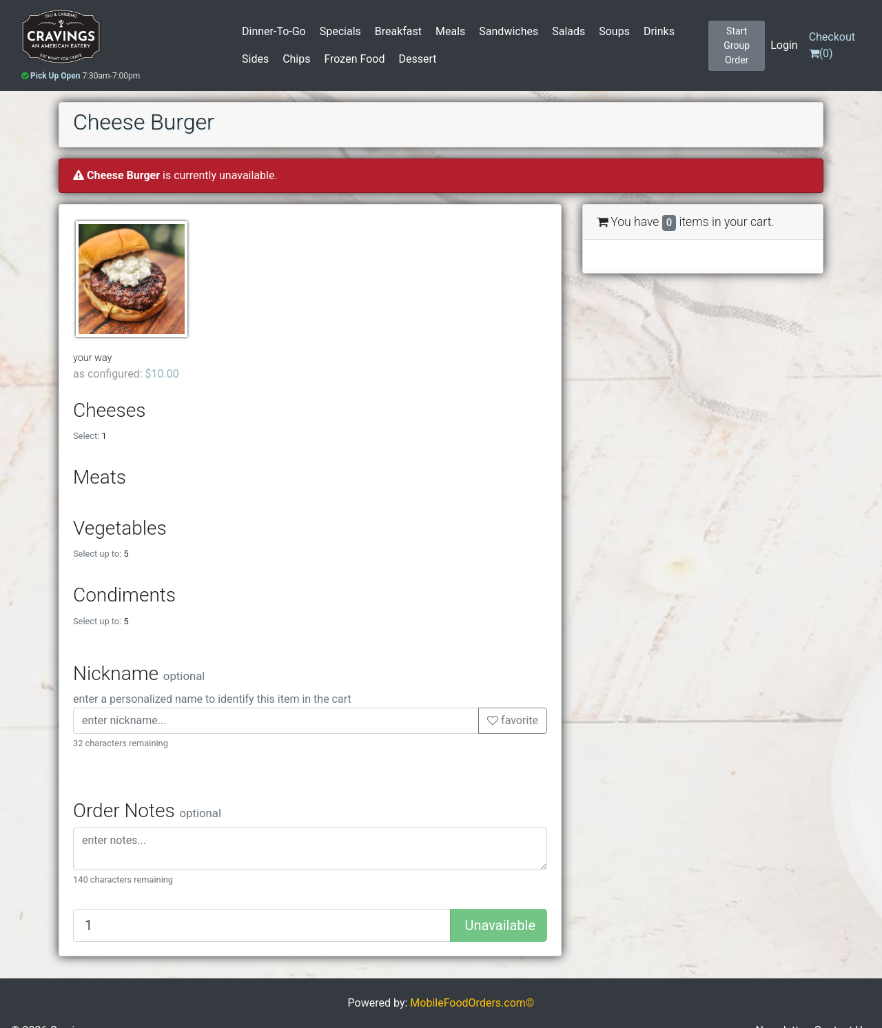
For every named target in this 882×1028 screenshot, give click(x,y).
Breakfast (398, 31)
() (832, 45)
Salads (568, 31)
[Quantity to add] (262, 925)
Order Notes (147, 810)
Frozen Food (354, 58)
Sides (255, 58)
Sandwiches (508, 31)
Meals (450, 31)
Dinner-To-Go (274, 31)
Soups (614, 31)
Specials (340, 31)
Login (783, 45)
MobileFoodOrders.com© (472, 1002)
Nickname (139, 673)
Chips (296, 58)
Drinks (659, 31)
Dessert (417, 58)
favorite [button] (512, 720)
